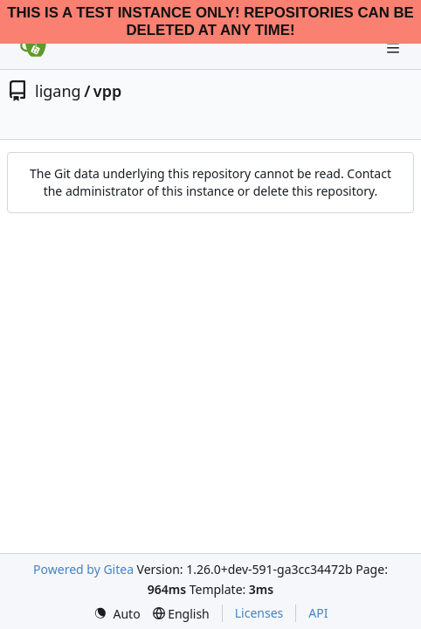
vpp (107, 91)
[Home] (33, 48)
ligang (58, 91)
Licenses (259, 613)
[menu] (117, 613)
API (318, 613)
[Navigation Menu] (394, 47)
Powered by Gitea (83, 569)
